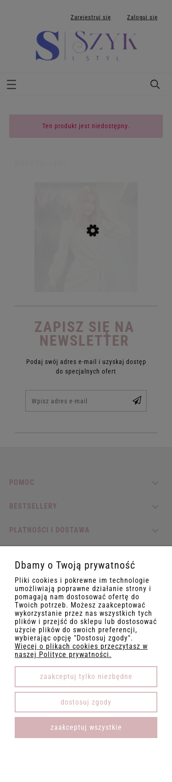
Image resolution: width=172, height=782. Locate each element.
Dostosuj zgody (86, 702)
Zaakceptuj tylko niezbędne (86, 676)
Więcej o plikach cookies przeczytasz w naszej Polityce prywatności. (81, 650)
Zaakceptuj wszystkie (86, 727)
